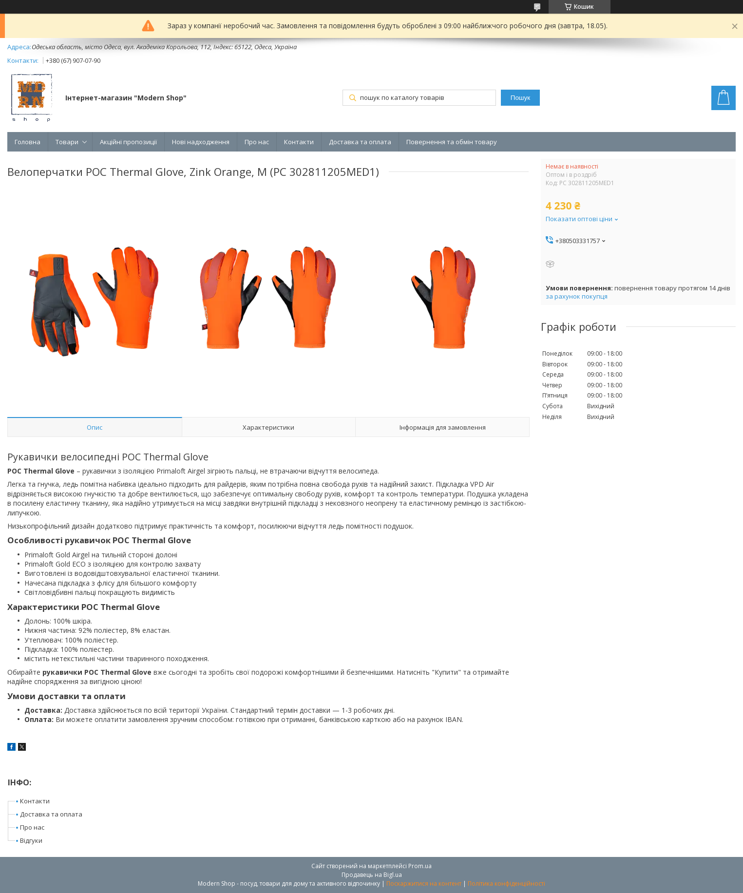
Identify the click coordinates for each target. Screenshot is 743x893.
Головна (27, 141)
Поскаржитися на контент (423, 883)
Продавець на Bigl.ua (372, 875)
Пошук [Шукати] (520, 97)
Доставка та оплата (360, 141)
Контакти (299, 141)
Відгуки (31, 840)
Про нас (257, 141)
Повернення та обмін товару (451, 141)
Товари (67, 141)
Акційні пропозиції (128, 141)
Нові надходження (200, 141)
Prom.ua (420, 866)
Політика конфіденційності (506, 883)
